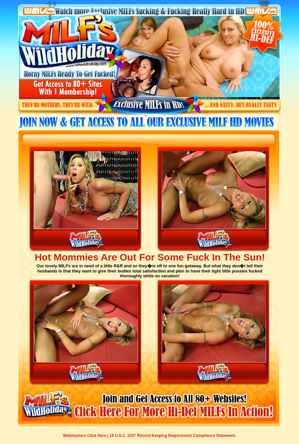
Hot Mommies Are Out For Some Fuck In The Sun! (150, 257)
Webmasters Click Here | (86, 435)
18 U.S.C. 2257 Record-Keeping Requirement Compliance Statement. (172, 435)
